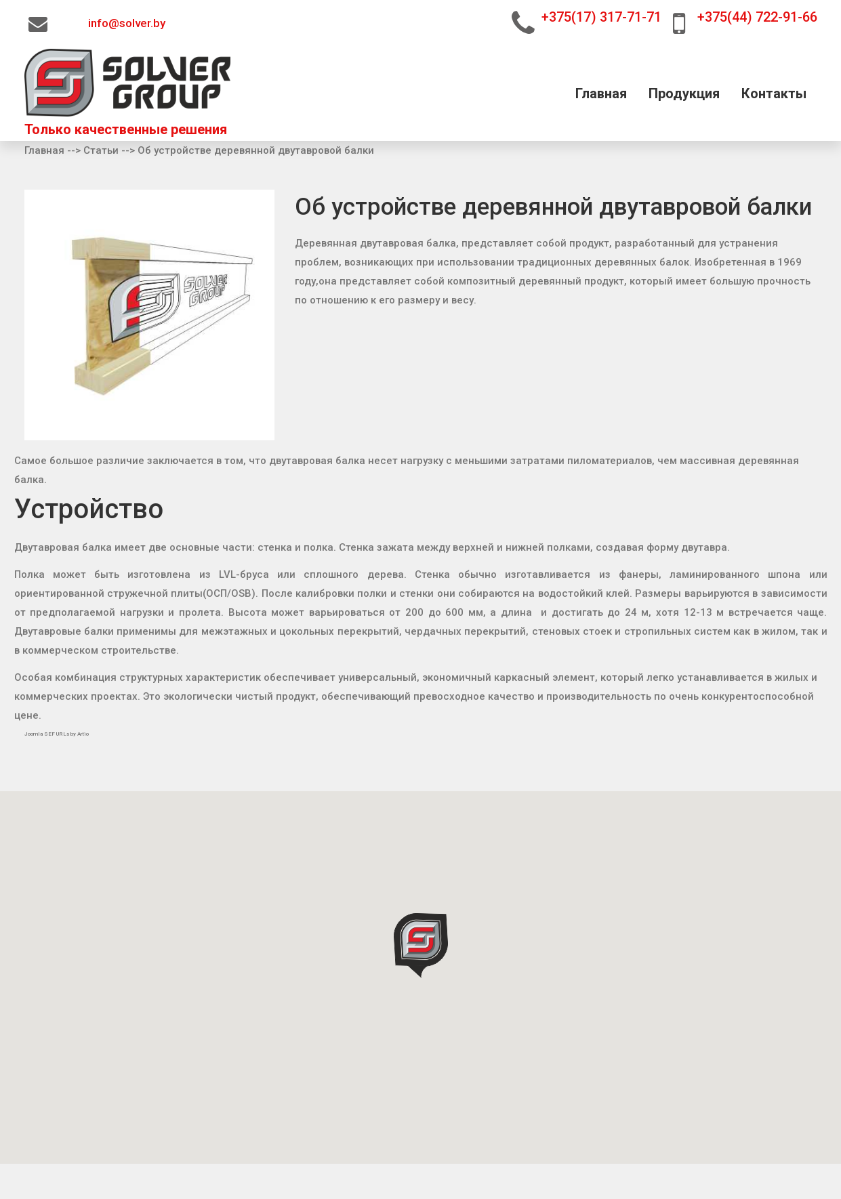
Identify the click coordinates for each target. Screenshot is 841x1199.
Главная (601, 94)
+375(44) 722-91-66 (757, 17)
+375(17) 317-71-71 (601, 17)
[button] (421, 945)
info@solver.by (126, 23)
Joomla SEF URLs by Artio (56, 734)
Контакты (773, 94)
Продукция (684, 94)
